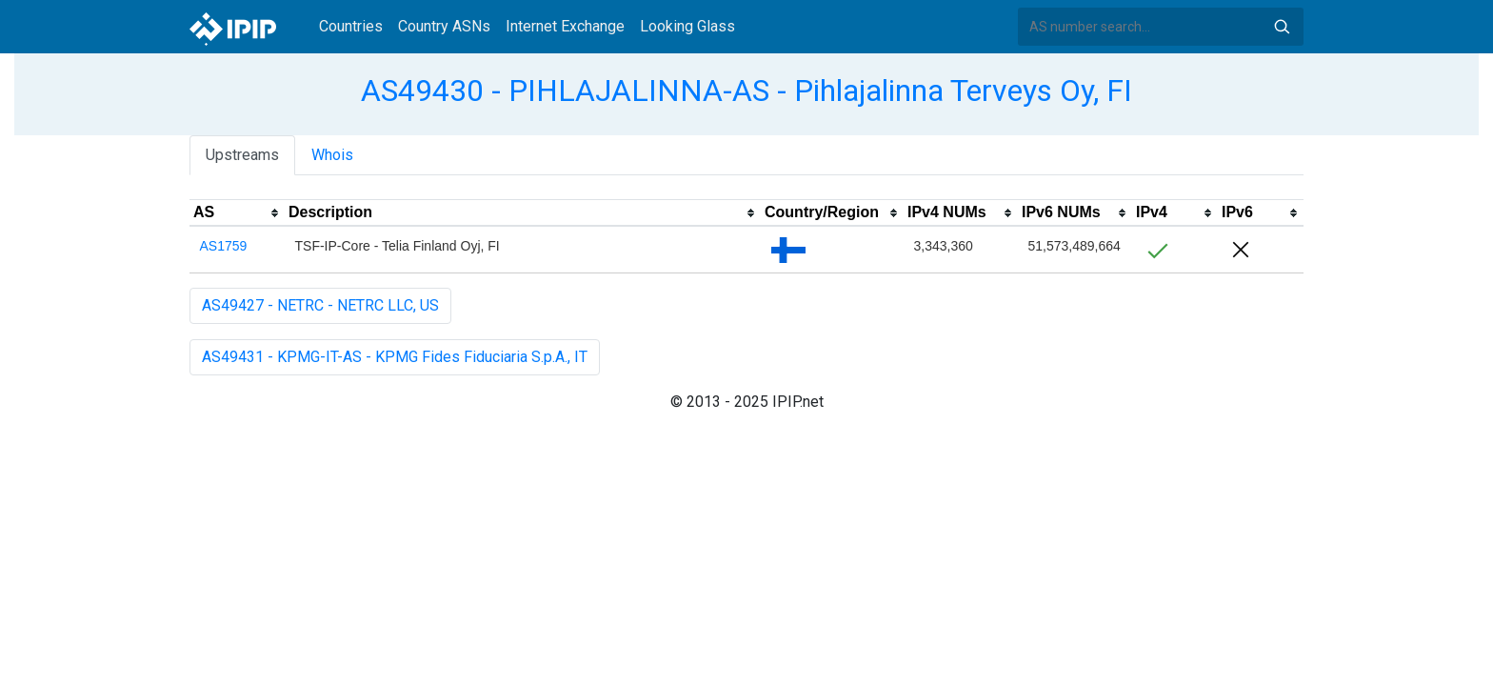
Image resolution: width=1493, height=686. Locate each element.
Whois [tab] (332, 155)
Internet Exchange (565, 26)
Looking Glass (687, 26)
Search (1281, 26)
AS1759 (224, 245)
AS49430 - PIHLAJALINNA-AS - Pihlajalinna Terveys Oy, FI (746, 90)
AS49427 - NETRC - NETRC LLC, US (320, 305)
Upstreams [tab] (242, 155)
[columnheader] (237, 213)
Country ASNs (444, 26)
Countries (351, 26)
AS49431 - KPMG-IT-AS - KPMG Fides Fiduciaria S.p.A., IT (394, 357)
